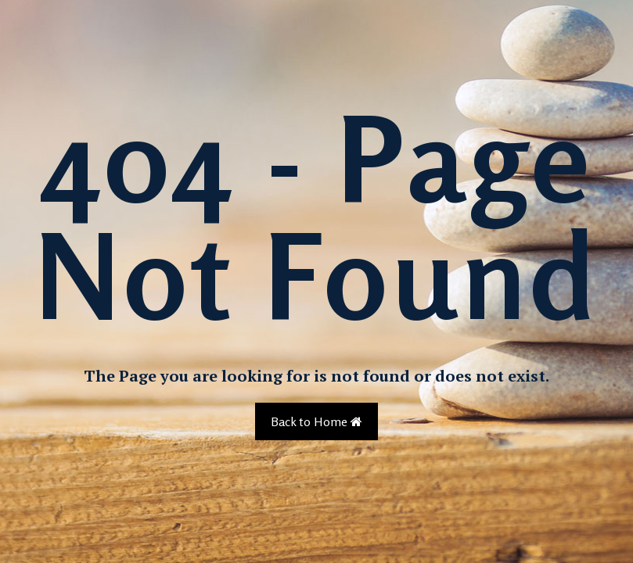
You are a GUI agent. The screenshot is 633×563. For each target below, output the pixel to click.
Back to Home (316, 421)
